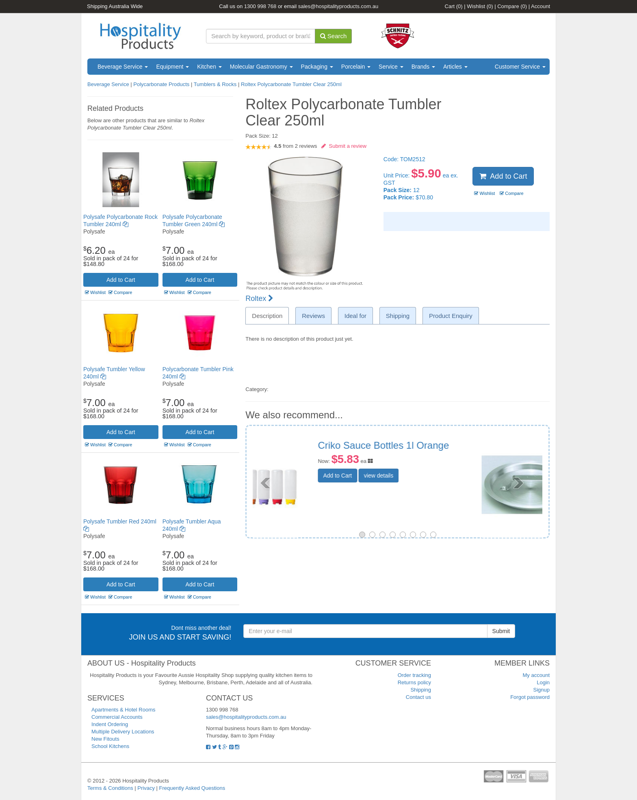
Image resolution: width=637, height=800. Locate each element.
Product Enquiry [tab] (450, 315)
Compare (512, 6)
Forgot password (530, 697)
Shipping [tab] (398, 315)
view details (439, 484)
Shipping (420, 690)
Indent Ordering (109, 724)
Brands (423, 66)
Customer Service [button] (520, 66)
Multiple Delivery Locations (122, 732)
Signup (541, 690)
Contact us (418, 697)
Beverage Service (123, 66)
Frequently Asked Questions (192, 788)
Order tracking (414, 675)
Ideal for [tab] (355, 315)
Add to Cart (120, 280)
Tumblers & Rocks (215, 84)
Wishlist (480, 6)
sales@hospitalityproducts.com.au (338, 6)
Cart (454, 6)
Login (543, 682)
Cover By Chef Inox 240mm (438, 445)
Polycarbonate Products (161, 84)
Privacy (146, 788)
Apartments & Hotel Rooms (123, 710)
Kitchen (209, 66)
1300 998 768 (260, 6)
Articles (455, 66)
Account (540, 6)
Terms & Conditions (110, 788)
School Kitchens (110, 746)
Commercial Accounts (117, 717)
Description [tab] (267, 315)
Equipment (172, 66)
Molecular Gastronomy (261, 66)
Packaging (317, 66)
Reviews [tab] (313, 315)
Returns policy (414, 682)
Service (391, 66)
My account (536, 675)
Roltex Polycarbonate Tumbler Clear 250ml (291, 84)
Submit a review (343, 146)
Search (333, 35)
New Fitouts (105, 739)
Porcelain (355, 66)
